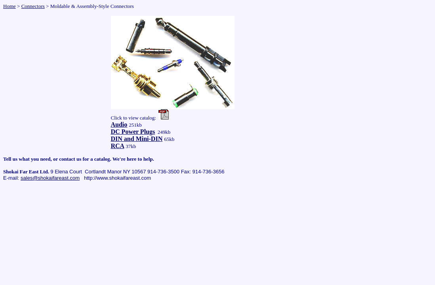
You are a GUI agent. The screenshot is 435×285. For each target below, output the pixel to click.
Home (9, 6)
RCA (117, 145)
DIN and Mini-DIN (137, 138)
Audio (119, 124)
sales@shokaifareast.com (50, 178)
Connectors (33, 6)
